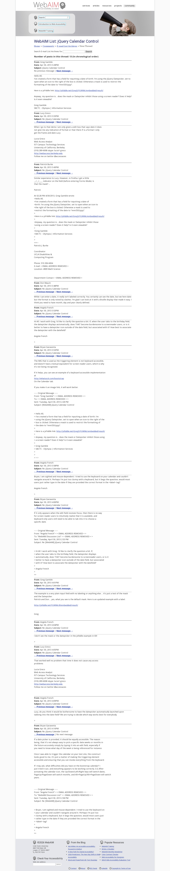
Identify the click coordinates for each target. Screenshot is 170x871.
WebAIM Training (46, 31)
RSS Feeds (93, 868)
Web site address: (39, 862)
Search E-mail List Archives (46, 51)
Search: (42, 17)
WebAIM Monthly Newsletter (112, 852)
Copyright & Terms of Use (121, 868)
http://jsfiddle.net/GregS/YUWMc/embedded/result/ (79, 90)
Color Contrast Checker (110, 854)
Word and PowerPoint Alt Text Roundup (82, 860)
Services (86, 5)
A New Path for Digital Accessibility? (81, 852)
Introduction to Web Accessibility (52, 24)
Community (130, 5)
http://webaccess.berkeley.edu (48, 153)
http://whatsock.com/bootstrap (49, 378)
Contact (74, 868)
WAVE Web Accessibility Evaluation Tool (116, 860)
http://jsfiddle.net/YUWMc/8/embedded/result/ (56, 605)
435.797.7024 (39, 852)
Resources (106, 5)
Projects (118, 5)
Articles (96, 5)
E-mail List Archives (67, 46)
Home (37, 46)
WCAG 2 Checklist (108, 849)
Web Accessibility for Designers (113, 857)
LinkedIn (104, 868)
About (83, 868)
